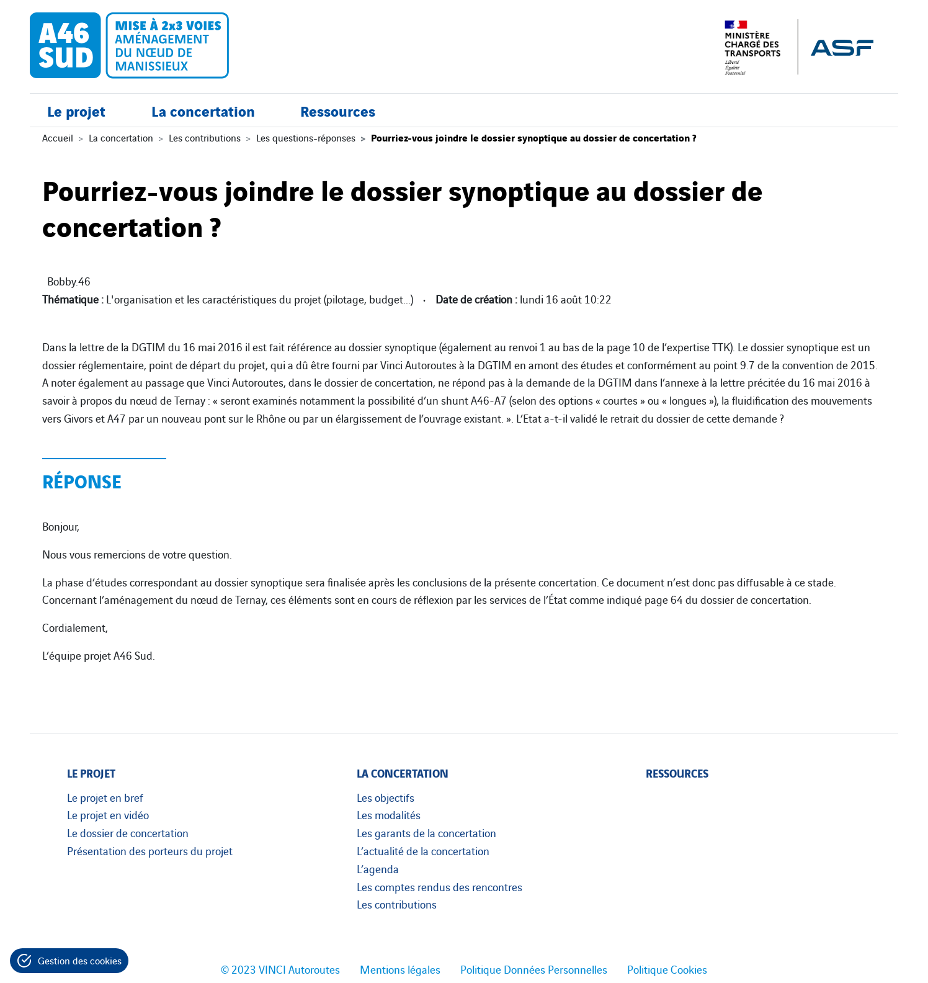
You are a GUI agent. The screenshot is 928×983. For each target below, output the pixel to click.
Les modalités (389, 814)
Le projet (76, 110)
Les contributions (205, 137)
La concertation (203, 110)
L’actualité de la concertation (423, 850)
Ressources (337, 110)
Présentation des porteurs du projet (150, 850)
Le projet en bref (105, 797)
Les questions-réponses (305, 137)
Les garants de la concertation (426, 832)
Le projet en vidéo (108, 814)
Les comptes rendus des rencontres (439, 886)
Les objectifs (385, 797)
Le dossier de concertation (128, 832)
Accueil (57, 137)
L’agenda (378, 868)
